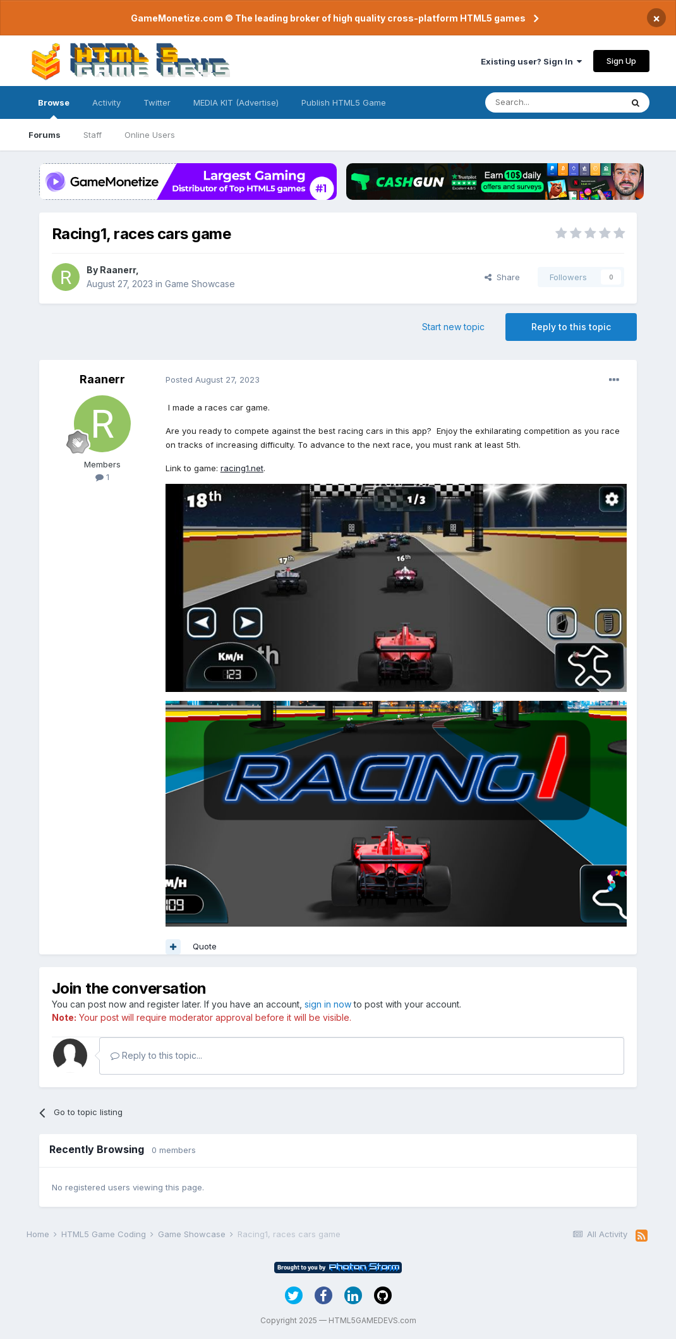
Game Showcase (200, 283)
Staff (92, 135)
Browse (53, 108)
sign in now (328, 1004)
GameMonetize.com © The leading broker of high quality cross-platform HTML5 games (328, 18)
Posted (213, 379)
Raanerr (118, 269)
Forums (44, 135)
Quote (205, 946)
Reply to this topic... (156, 1055)
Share (502, 277)
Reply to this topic (571, 326)
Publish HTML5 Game (343, 102)
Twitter (157, 102)
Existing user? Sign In (531, 61)
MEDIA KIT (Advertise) (236, 102)
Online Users (149, 135)
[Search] (553, 102)
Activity (106, 102)
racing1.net (241, 468)
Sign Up (621, 61)
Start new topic (453, 326)
